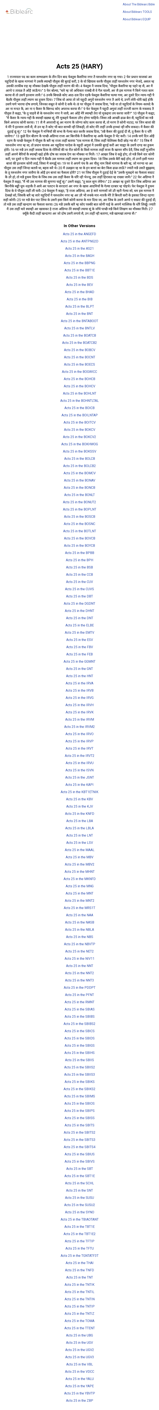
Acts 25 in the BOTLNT (79, 531)
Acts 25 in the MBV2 (79, 864)
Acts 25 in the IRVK (80, 712)
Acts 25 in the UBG (79, 1335)
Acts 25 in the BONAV (79, 480)
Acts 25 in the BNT (79, 314)
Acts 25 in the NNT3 (79, 980)
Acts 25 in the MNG (80, 886)
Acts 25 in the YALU (79, 1379)
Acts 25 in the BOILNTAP (79, 415)
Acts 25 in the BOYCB (79, 546)
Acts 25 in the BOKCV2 (79, 437)
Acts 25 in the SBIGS (80, 1046)
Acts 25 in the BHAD (79, 292)
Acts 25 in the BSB (79, 567)
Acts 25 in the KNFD (79, 814)
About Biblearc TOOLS (137, 11)
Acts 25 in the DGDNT (79, 604)
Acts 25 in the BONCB (79, 488)
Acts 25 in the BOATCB (79, 335)
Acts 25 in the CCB (79, 575)
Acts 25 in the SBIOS (79, 1103)
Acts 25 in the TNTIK (79, 1285)
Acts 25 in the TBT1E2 (80, 1234)
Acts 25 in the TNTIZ (79, 1314)
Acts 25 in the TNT (79, 1277)
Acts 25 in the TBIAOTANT (80, 1219)
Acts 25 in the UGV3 (79, 1357)
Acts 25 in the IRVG (80, 698)
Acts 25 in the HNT (79, 676)
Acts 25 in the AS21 (79, 248)
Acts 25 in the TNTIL (79, 1292)
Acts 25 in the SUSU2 (79, 1205)
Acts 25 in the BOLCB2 (79, 466)
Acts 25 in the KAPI (79, 785)
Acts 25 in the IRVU (80, 763)
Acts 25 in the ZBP (79, 1401)
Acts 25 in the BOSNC (79, 524)
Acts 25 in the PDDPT (79, 988)
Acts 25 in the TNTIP (80, 1306)
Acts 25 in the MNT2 (79, 901)
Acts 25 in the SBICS (80, 1031)
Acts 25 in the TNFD (79, 1270)
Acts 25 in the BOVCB (79, 538)
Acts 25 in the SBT (79, 1169)
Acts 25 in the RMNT (79, 1002)
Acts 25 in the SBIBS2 (79, 1024)
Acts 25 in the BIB (80, 299)
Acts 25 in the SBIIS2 (79, 1067)
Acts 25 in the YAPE (79, 1386)
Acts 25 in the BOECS (79, 364)
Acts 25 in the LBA (79, 821)
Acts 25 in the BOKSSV (79, 451)
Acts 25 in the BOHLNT (79, 393)
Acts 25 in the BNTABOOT (79, 321)
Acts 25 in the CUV (79, 582)
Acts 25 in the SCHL (79, 1183)
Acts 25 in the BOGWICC (79, 372)
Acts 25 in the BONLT (79, 495)
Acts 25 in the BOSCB (79, 517)
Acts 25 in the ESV (79, 640)
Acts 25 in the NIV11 (79, 959)
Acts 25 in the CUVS (79, 589)
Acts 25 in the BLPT (79, 306)
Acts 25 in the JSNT (79, 777)
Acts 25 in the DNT (79, 618)
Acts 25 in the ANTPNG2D (79, 241)
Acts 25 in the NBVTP (79, 944)
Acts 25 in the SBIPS (79, 1111)
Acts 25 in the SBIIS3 (79, 1074)
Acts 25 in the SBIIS (79, 1060)
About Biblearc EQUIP (137, 19)
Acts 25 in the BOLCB (79, 459)
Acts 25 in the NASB (79, 922)
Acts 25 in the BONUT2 (79, 502)
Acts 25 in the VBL (79, 1364)
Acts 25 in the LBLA (79, 828)
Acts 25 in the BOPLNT (79, 509)
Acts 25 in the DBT (79, 596)
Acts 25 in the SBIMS (79, 1096)
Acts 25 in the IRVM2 (79, 727)
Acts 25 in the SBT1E (79, 1176)
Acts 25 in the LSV (79, 843)
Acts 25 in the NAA (79, 915)
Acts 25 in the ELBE (79, 625)
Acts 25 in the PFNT (79, 995)
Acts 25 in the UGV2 (79, 1350)
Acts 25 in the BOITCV (80, 422)
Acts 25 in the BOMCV (80, 473)
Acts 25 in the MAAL (79, 850)
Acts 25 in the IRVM (79, 719)
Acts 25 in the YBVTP (79, 1393)
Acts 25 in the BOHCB (79, 379)
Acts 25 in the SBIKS (80, 1082)
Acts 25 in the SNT (79, 1190)
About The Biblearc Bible (139, 4)
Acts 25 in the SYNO (79, 1212)
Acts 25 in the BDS (79, 277)
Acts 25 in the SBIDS (79, 1038)
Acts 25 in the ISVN (79, 770)
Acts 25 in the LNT (79, 835)
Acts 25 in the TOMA (79, 1321)
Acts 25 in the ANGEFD (79, 234)
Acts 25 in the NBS (79, 937)
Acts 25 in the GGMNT (79, 661)
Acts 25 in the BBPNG (79, 263)
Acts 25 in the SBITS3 (79, 1140)
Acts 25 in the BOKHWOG (79, 444)
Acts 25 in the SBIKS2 (79, 1089)
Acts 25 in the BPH (79, 560)
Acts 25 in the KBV (79, 799)
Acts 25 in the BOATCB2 (79, 343)
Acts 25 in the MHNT (80, 872)
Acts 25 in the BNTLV (79, 328)
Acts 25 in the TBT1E (79, 1227)
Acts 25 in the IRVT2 (79, 756)
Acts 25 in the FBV (79, 647)
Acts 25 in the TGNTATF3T (80, 1256)
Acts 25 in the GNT (79, 669)
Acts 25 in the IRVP (79, 741)
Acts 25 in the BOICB (79, 408)
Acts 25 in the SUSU (79, 1198)
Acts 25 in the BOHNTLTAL (79, 401)
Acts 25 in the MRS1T (79, 908)
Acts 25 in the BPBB (79, 553)
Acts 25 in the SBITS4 (79, 1147)
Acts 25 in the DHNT (79, 611)
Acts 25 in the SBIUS (80, 1154)
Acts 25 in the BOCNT (79, 357)
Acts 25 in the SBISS (80, 1118)
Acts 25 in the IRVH (79, 705)
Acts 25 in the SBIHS (79, 1053)
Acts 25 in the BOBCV (79, 350)
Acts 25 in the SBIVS (80, 1161)
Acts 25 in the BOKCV (79, 430)
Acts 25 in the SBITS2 (79, 1132)
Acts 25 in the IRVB (80, 690)
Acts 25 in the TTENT (79, 1328)
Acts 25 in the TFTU (79, 1248)
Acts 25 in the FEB (79, 654)
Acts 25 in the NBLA (79, 930)
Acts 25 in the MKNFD (80, 879)
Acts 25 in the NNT (79, 966)
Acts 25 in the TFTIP (79, 1241)
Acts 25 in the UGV (79, 1343)
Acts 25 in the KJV (79, 806)
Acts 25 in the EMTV (79, 633)
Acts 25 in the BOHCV (79, 386)
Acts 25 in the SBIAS (80, 1009)
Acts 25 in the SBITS (79, 1125)
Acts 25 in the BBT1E (79, 270)
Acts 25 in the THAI (80, 1263)
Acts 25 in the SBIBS (80, 1017)
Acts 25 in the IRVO (79, 734)
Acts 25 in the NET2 (79, 951)
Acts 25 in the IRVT (79, 748)
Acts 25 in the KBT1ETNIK (79, 792)
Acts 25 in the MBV (79, 857)
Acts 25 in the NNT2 (79, 973)
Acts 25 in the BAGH (79, 256)
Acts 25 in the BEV (79, 285)
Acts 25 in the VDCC (79, 1372)
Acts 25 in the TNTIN (80, 1299)
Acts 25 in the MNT (79, 893)
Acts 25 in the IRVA (79, 683)
